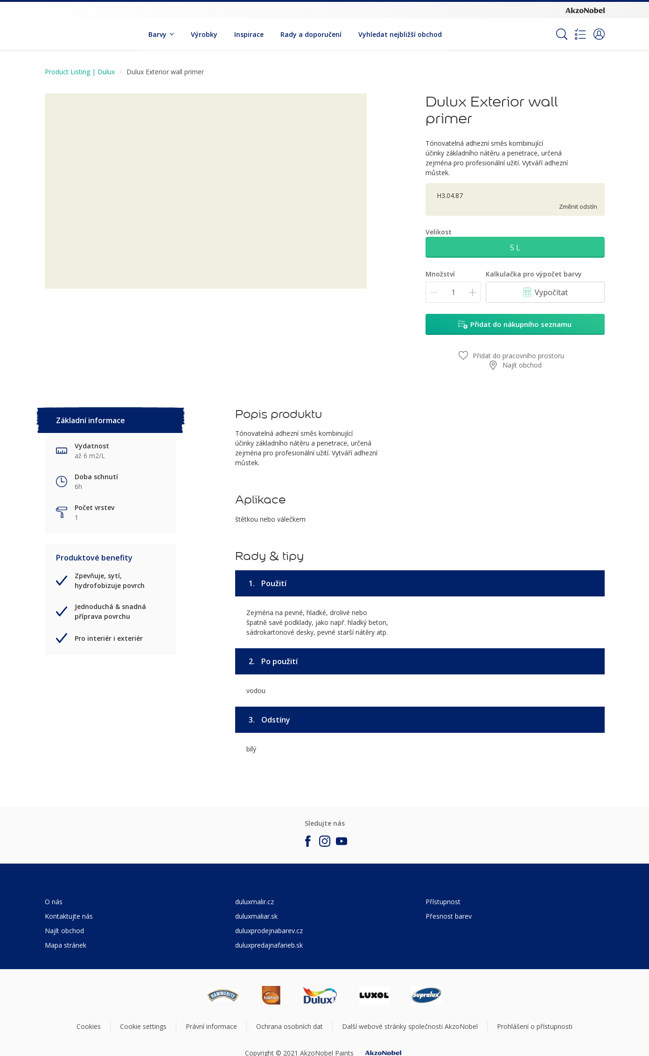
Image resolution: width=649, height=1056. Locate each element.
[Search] (561, 34)
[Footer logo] (223, 995)
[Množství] (453, 292)
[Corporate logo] (585, 10)
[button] (599, 34)
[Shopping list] (580, 34)
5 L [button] (515, 247)
